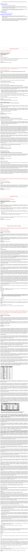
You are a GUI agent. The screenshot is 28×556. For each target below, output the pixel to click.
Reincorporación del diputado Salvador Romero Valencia (9, 5)
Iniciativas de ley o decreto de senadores (5, 14)
